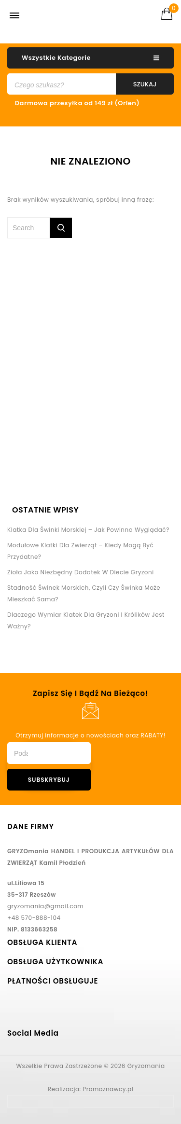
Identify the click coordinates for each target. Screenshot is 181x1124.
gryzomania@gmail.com (45, 906)
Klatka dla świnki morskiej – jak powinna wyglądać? (88, 530)
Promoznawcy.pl (108, 1089)
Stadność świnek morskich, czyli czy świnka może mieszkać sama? (83, 593)
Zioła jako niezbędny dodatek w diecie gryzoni (80, 572)
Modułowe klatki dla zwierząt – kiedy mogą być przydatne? (80, 551)
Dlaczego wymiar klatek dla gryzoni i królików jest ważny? (86, 620)
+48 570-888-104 (34, 918)
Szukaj (145, 84)
